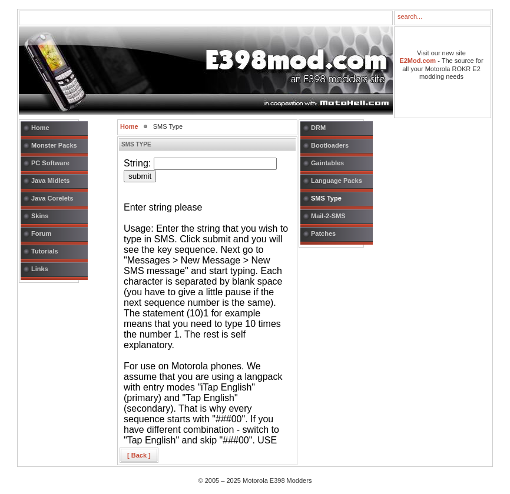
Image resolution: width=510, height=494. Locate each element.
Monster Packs (54, 145)
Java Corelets (52, 198)
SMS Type (326, 198)
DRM (318, 127)
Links (39, 268)
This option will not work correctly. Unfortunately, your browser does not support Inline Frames (207, 300)
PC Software (50, 162)
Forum (41, 233)
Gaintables (327, 162)
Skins (39, 215)
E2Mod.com (417, 60)
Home (40, 127)
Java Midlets (50, 180)
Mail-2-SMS (328, 215)
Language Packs (336, 180)
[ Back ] (139, 455)
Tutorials (44, 251)
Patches (323, 233)
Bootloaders (330, 145)
